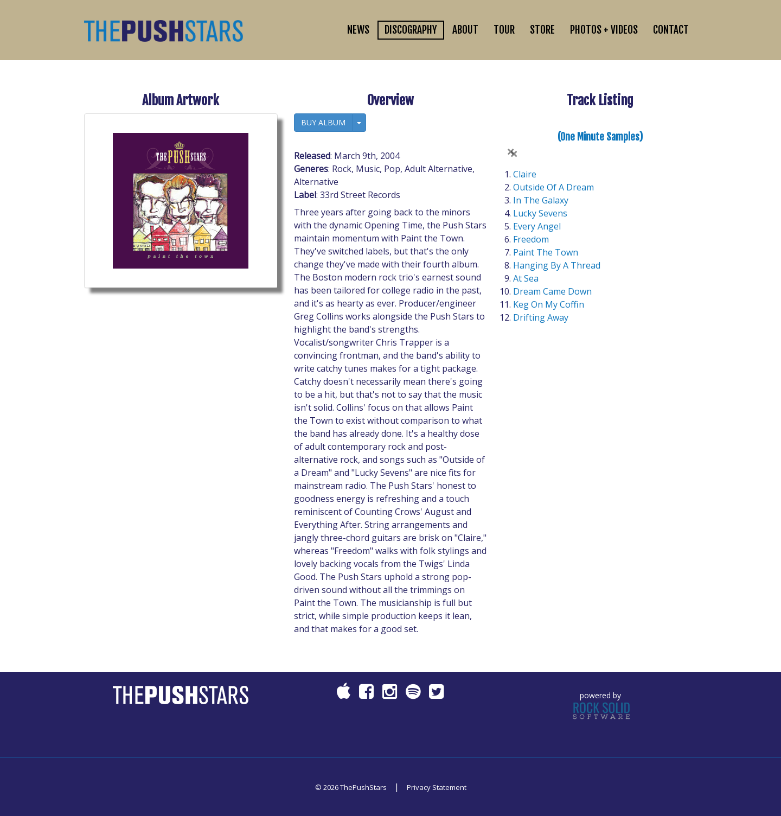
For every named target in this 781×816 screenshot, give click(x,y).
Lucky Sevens (540, 213)
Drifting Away (540, 317)
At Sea (526, 278)
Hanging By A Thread (556, 265)
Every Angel (537, 226)
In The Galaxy (540, 200)
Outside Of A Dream (553, 187)
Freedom (531, 239)
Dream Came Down (552, 291)
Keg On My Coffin (548, 304)
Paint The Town (545, 252)
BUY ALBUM (323, 122)
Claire (524, 174)
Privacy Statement (436, 787)
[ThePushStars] (163, 30)
